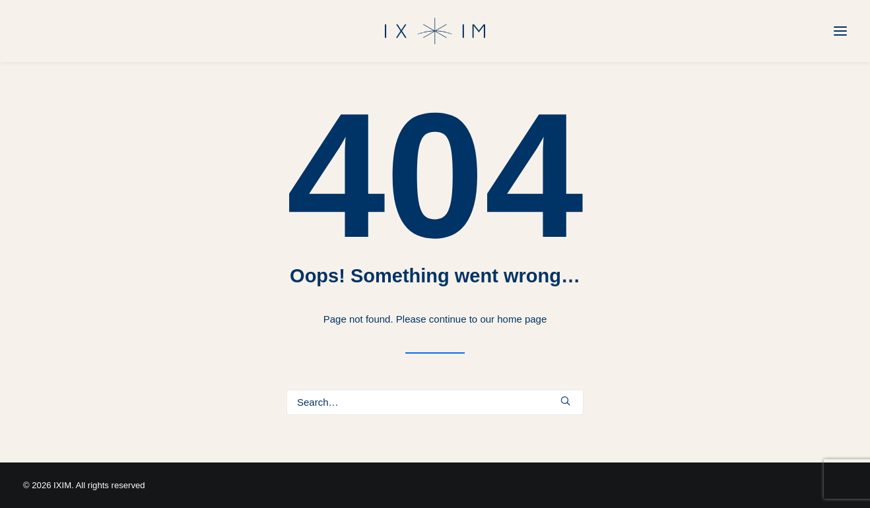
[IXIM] (435, 31)
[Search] (435, 402)
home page (522, 319)
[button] (565, 401)
